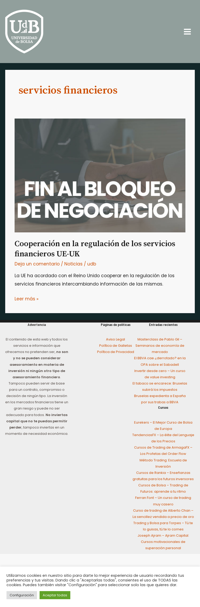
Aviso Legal (115, 339)
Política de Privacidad (115, 351)
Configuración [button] (22, 595)
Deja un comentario (37, 264)
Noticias (73, 264)
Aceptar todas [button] (55, 595)
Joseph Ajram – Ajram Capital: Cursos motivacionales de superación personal (163, 541)
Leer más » (27, 298)
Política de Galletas (115, 345)
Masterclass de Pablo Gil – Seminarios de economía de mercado (159, 345)
